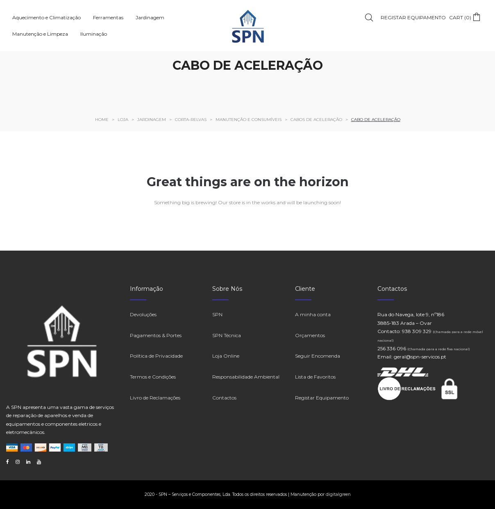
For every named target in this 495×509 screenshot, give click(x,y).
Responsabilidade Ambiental (245, 377)
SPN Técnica (226, 335)
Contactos (224, 398)
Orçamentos (310, 335)
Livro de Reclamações (155, 398)
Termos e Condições (153, 377)
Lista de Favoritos (315, 377)
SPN (217, 314)
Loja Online (225, 356)
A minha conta (313, 314)
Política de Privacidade (156, 356)
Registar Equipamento (322, 398)
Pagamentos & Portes (156, 335)
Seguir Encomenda (317, 356)
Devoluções (143, 314)
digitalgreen (338, 494)
